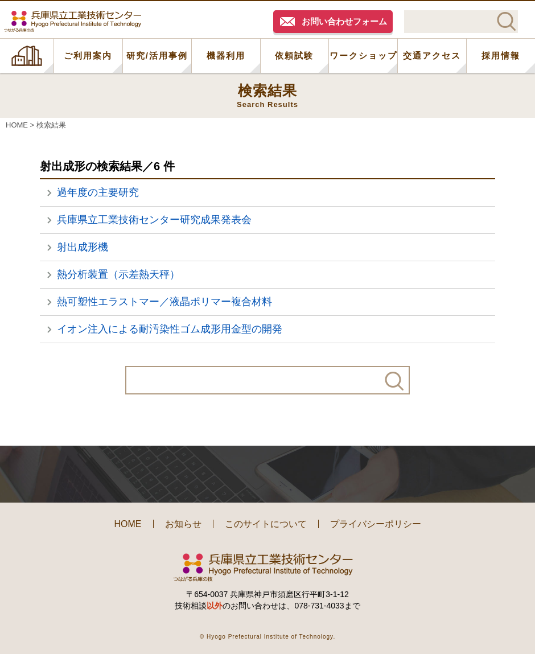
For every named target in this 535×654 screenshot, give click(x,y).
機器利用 (226, 55)
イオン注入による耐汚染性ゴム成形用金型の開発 (169, 329)
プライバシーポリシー (375, 524)
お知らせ (183, 524)
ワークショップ (363, 55)
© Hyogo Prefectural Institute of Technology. (267, 637)
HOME (27, 56)
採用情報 (501, 55)
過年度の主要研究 (98, 192)
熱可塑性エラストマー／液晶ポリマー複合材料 (164, 301)
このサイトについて (266, 524)
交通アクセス (432, 55)
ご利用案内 (88, 55)
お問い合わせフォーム (344, 21)
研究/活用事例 (157, 55)
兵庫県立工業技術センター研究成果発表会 (154, 219)
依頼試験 (294, 55)
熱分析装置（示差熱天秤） (118, 274)
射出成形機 (82, 247)
